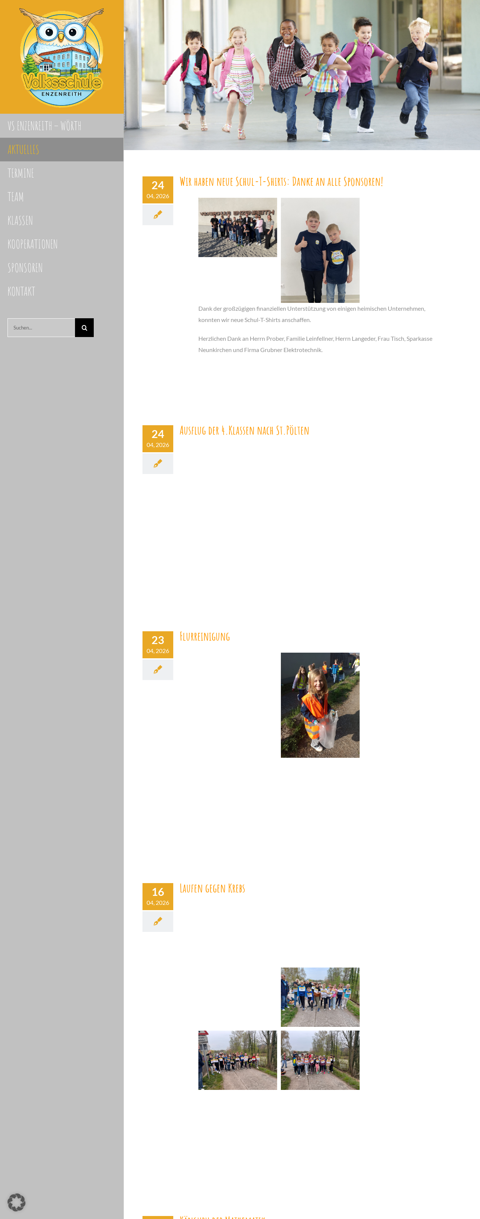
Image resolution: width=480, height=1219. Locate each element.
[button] (16, 1202)
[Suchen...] (41, 327)
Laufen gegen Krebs (212, 887)
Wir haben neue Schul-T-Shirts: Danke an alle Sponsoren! (281, 181)
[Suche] (84, 327)
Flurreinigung (205, 636)
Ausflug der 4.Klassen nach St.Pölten (244, 430)
